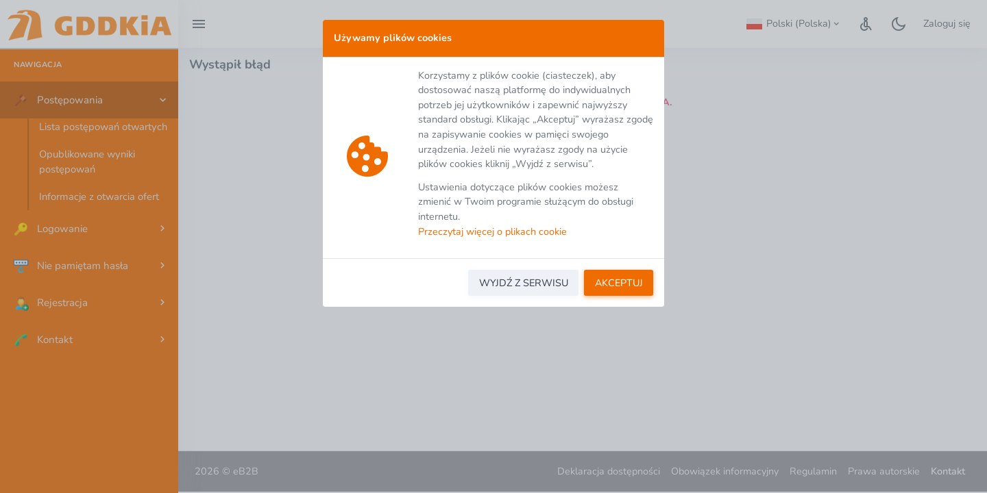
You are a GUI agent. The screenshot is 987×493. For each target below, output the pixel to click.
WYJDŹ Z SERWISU (523, 283)
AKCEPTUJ (619, 283)
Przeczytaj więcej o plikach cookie (492, 231)
